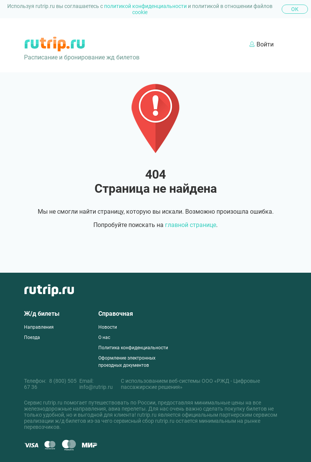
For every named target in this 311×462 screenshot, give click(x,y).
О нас (104, 337)
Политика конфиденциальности (133, 347)
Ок (294, 9)
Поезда (32, 337)
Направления (39, 327)
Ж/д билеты (41, 313)
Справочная (115, 313)
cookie (139, 12)
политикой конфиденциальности (146, 6)
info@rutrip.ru (96, 387)
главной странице (190, 225)
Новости (107, 327)
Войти (261, 44)
